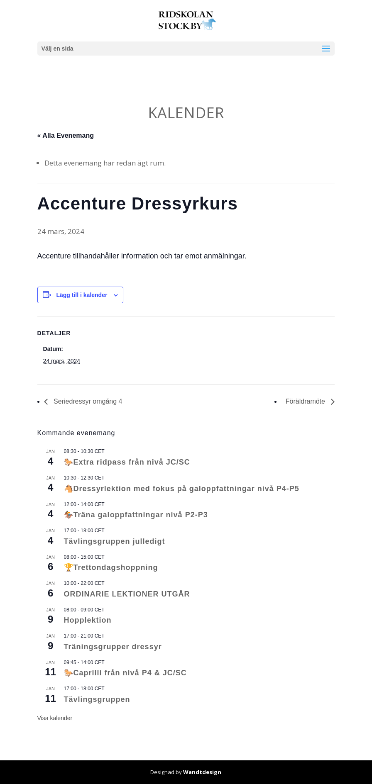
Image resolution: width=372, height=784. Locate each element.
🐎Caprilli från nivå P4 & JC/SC (125, 673)
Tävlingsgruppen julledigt (114, 541)
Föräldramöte (306, 401)
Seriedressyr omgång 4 (87, 401)
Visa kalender (55, 718)
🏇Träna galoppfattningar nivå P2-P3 (136, 515)
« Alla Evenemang (65, 135)
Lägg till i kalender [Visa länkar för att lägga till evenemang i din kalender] (81, 295)
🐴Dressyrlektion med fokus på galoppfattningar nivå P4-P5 (181, 489)
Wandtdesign (202, 772)
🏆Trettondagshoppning (111, 567)
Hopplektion (88, 620)
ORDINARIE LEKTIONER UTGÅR (127, 594)
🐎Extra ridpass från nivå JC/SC (127, 462)
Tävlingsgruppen (97, 699)
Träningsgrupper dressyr (113, 647)
